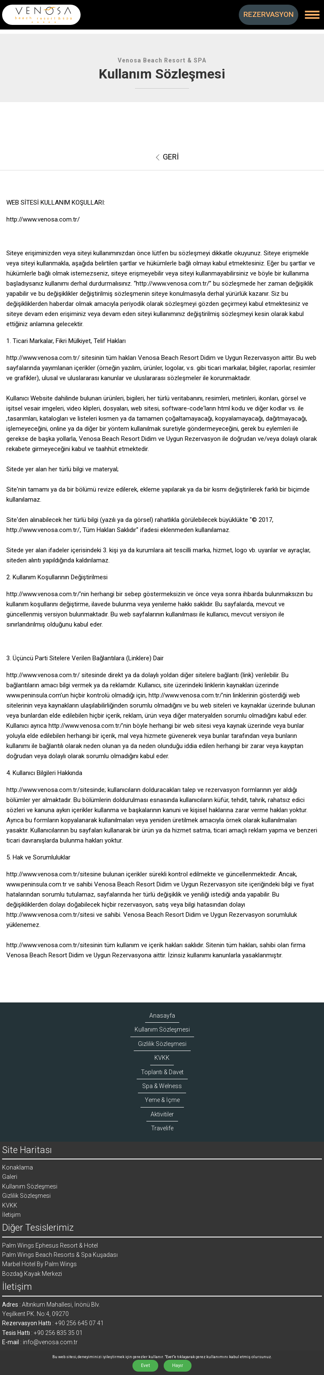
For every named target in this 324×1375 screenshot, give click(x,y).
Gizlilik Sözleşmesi (162, 1043)
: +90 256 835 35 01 (56, 1332)
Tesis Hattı (16, 1332)
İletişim (11, 1214)
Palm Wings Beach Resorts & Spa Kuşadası (60, 1254)
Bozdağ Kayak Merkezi (32, 1273)
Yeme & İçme (162, 1100)
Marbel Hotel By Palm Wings (39, 1264)
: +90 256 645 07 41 (77, 1323)
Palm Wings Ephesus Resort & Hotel (50, 1245)
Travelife (162, 1128)
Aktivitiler (162, 1114)
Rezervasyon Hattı (26, 1323)
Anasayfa (162, 1015)
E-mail (10, 1342)
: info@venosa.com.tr (48, 1342)
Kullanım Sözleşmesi (162, 1029)
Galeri (9, 1176)
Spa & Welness (162, 1086)
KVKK (162, 1057)
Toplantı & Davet (162, 1072)
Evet (145, 1365)
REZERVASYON (268, 14)
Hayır (177, 1365)
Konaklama (17, 1167)
